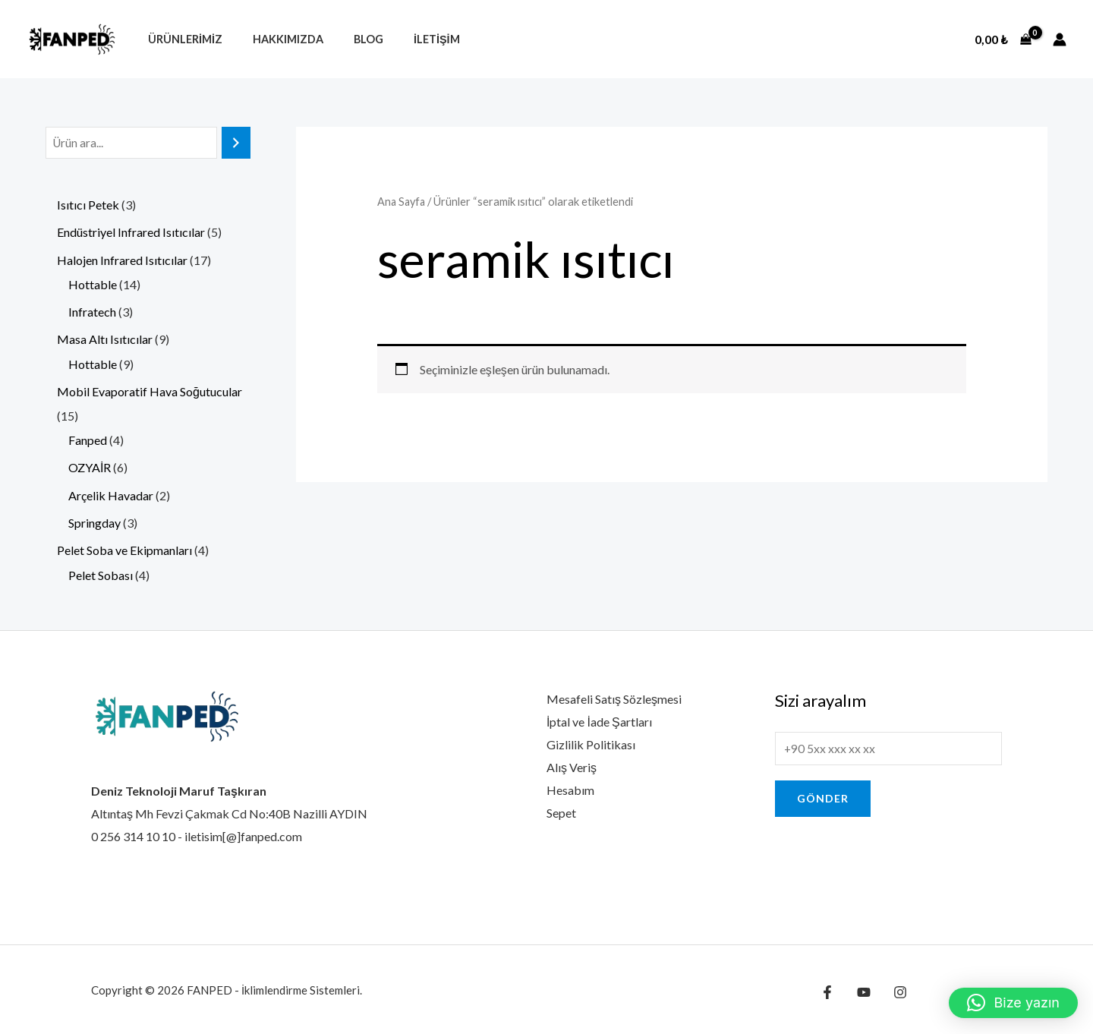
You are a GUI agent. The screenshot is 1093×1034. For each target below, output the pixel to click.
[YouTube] (860, 990)
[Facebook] (827, 990)
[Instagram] (892, 990)
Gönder (823, 796)
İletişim (407, 39)
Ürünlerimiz (180, 39)
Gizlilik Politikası (590, 741)
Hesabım (570, 786)
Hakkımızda (275, 39)
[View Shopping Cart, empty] (1003, 39)
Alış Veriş (571, 764)
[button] (1013, 1000)
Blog (347, 39)
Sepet (561, 809)
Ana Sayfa (402, 201)
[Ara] (236, 143)
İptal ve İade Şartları (599, 718)
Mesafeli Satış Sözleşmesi (614, 696)
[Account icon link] (1059, 39)
